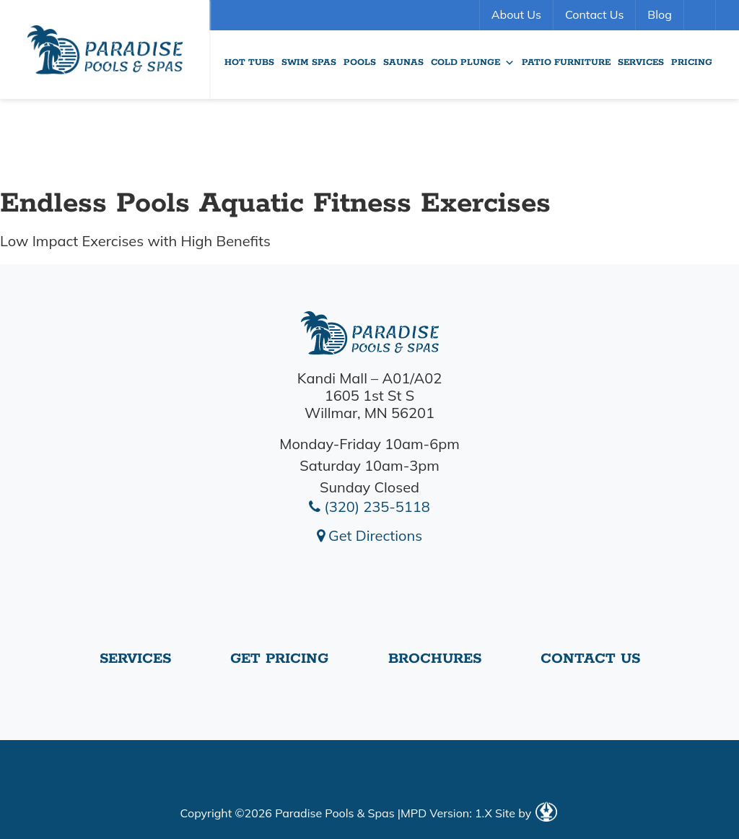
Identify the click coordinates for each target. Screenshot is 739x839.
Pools (360, 62)
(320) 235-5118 (369, 506)
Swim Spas (308, 62)
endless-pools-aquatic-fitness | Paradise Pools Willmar (104, 49)
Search (701, 15)
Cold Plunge (473, 62)
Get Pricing (279, 659)
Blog (659, 14)
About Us (516, 14)
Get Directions (369, 535)
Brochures (434, 659)
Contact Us (594, 14)
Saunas (403, 62)
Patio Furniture (566, 62)
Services (641, 62)
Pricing (691, 62)
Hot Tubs (249, 62)
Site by (526, 813)
